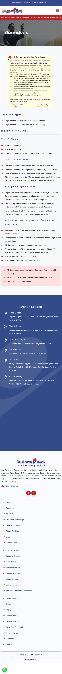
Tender (9, 604)
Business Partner (13, 567)
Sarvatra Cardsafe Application (19, 591)
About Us (10, 514)
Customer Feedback (14, 627)
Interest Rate (11, 543)
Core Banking (12, 562)
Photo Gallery (12, 615)
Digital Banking (12, 531)
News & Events (12, 621)
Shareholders (12, 598)
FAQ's (8, 610)
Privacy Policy (12, 633)
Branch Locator (12, 585)
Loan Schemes (12, 550)
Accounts (10, 508)
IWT (36, 659)
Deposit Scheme (13, 525)
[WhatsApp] (4, 670)
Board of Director (13, 556)
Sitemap (9, 644)
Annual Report (12, 579)
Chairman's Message (15, 519)
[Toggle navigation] (57, 10)
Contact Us (10, 639)
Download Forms (13, 573)
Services (10, 537)
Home (8, 502)
